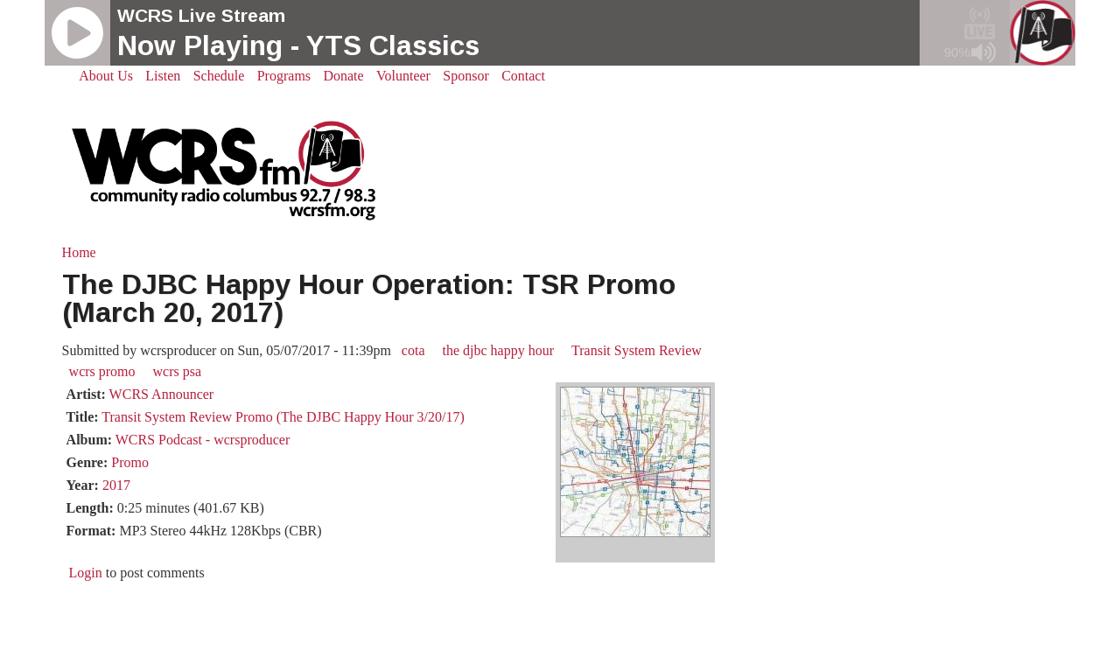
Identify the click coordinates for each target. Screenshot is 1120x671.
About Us (106, 75)
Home (79, 252)
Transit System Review (636, 350)
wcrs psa (177, 371)
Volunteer (403, 75)
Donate (343, 75)
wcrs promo (102, 371)
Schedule (219, 75)
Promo (130, 462)
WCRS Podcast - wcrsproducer (203, 439)
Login (85, 572)
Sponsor (465, 75)
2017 (116, 485)
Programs (284, 75)
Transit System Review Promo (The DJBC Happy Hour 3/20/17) (283, 416)
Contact (523, 75)
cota (413, 350)
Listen (162, 75)
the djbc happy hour (499, 350)
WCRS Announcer (161, 394)
